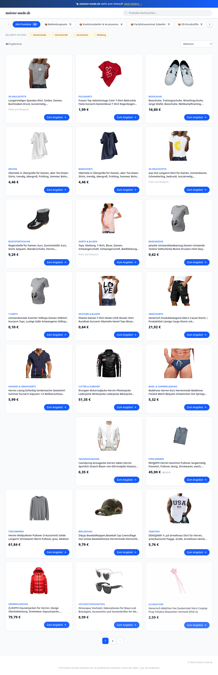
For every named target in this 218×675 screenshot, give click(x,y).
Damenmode (38, 34)
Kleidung (100, 34)
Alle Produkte (26, 24)
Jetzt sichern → (133, 3)
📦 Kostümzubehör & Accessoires (101, 24)
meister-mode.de (18, 13)
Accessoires (81, 34)
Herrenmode (60, 34)
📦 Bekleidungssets (58, 24)
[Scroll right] (209, 24)
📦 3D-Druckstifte (190, 24)
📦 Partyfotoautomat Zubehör (150, 24)
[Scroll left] (8, 24)
